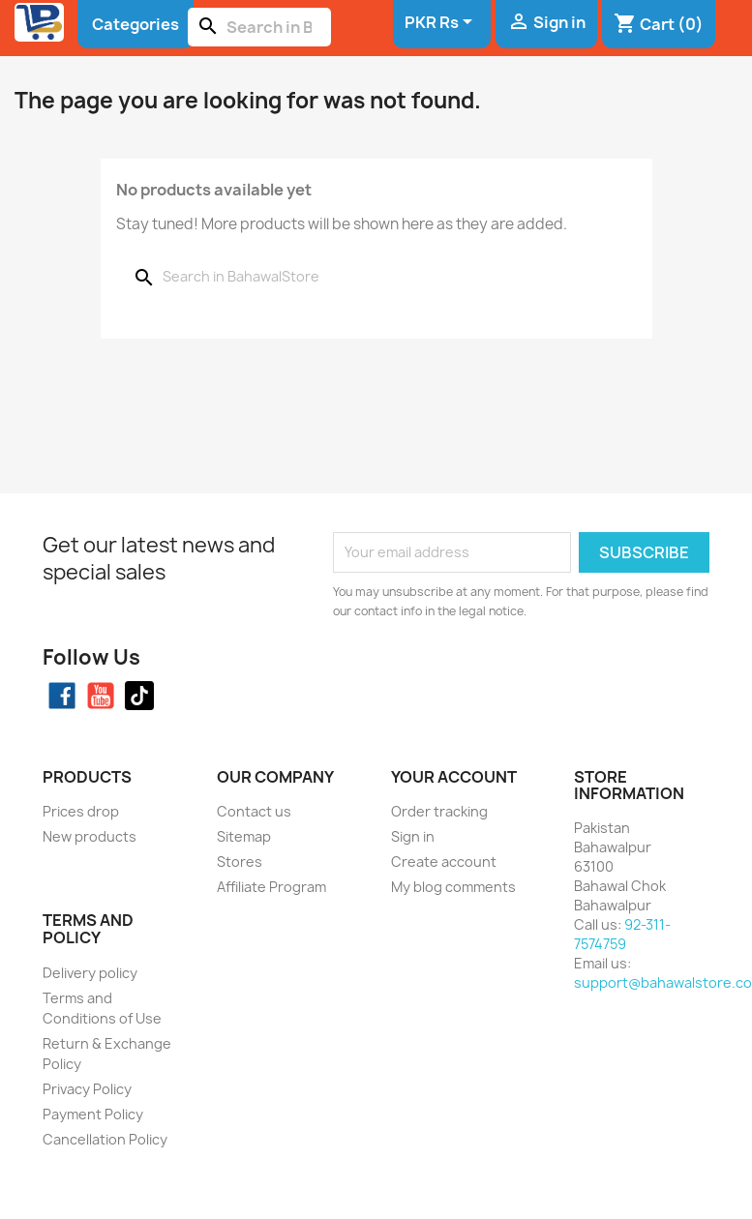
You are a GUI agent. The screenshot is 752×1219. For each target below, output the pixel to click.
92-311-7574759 (622, 934)
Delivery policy (90, 973)
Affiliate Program (271, 886)
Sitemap (244, 836)
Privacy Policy (87, 1089)
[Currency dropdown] (442, 23)
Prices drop (81, 811)
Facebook (62, 695)
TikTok (139, 695)
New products (89, 836)
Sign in (413, 836)
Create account (443, 861)
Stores (239, 861)
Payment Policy (93, 1114)
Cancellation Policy (105, 1139)
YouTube (100, 695)
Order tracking (439, 811)
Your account (454, 777)
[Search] (259, 27)
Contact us (254, 811)
